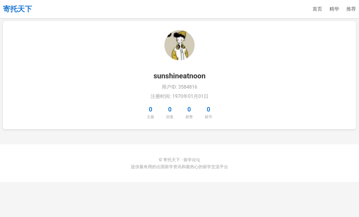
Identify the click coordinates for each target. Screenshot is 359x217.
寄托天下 (17, 9)
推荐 (351, 9)
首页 (317, 9)
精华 (334, 9)
